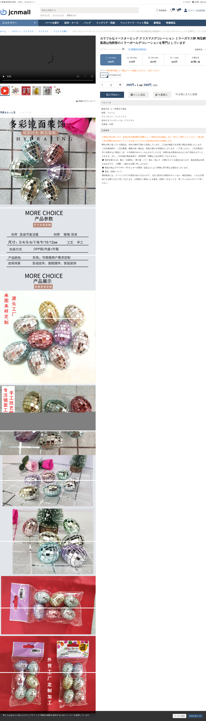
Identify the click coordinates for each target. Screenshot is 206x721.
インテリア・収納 (105, 23)
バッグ (87, 23)
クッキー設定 (179, 716)
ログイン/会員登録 (196, 10)
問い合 (195, 62)
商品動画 (161, 10)
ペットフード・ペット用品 (134, 23)
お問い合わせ (199, 2)
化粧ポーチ (71, 15)
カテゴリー (9, 23)
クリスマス (43, 31)
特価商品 (170, 23)
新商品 (157, 23)
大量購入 (161, 95)
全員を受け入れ (195, 716)
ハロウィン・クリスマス (22, 31)
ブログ (187, 2)
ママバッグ (45, 15)
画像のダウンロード (86, 101)
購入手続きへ (113, 94)
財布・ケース (71, 23)
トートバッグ (58, 15)
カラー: (130, 70)
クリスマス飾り (60, 31)
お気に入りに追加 (186, 94)
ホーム (3, 31)
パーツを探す (52, 23)
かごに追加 (138, 95)
